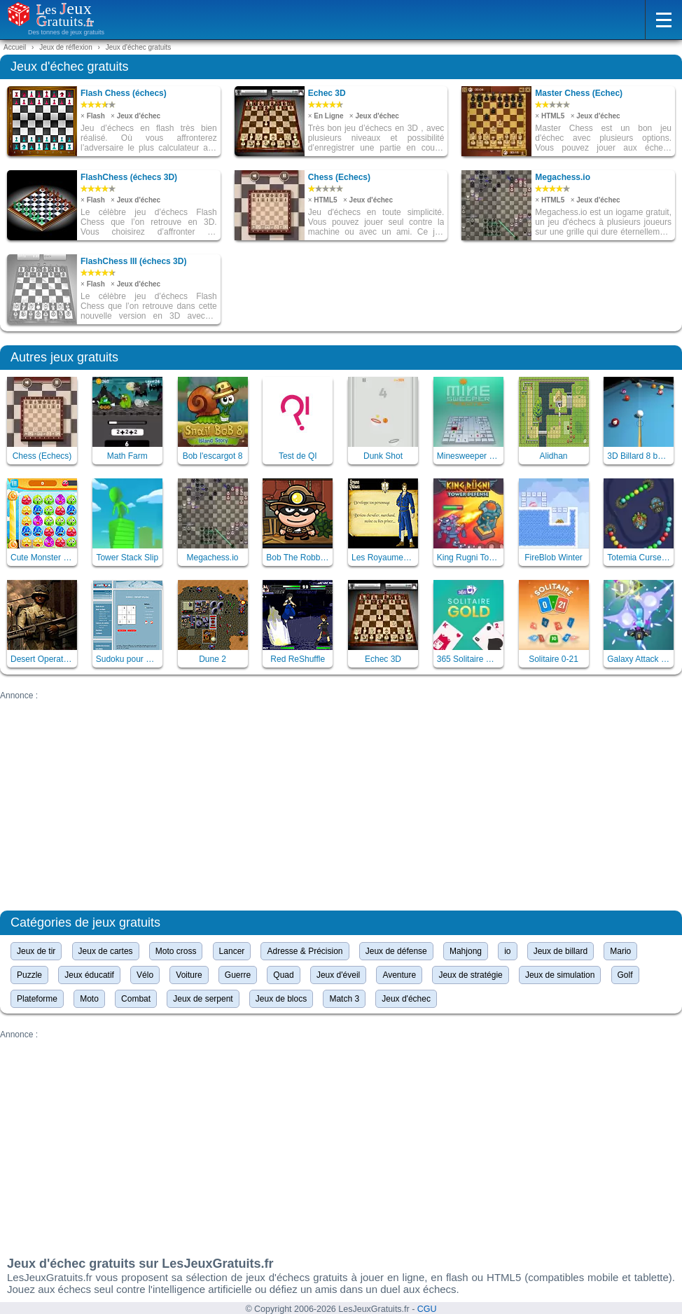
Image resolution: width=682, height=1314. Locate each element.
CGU (427, 1309)
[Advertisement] (341, 798)
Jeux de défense (396, 951)
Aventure (399, 975)
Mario (620, 951)
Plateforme (37, 999)
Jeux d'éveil (338, 975)
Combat (136, 999)
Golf (625, 975)
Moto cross (176, 951)
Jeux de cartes (105, 951)
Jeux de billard (560, 951)
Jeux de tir (36, 951)
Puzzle (29, 975)
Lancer (232, 951)
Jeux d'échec (406, 999)
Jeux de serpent (202, 999)
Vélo (145, 975)
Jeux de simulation (559, 975)
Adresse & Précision (304, 951)
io (507, 951)
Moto (89, 999)
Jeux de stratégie (470, 975)
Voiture (189, 975)
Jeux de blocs (281, 999)
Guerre (238, 975)
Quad (283, 975)
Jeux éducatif (89, 975)
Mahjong (466, 951)
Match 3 (344, 999)
